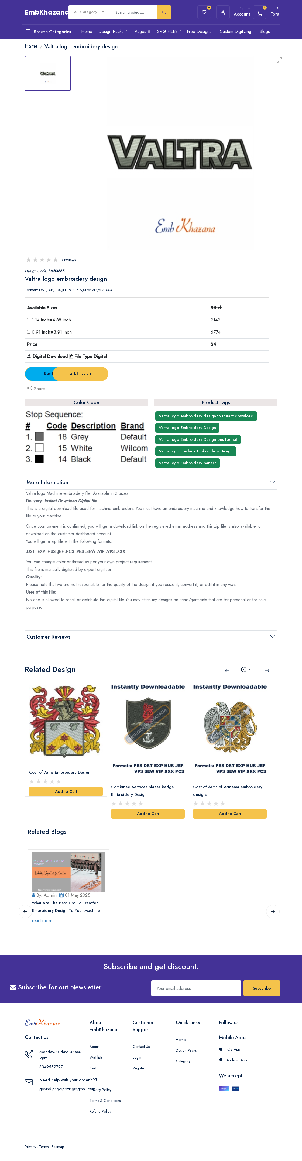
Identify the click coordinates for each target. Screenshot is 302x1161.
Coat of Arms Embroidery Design (60, 771)
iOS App (229, 1047)
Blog (93, 1077)
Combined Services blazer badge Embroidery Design (142, 789)
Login (137, 1055)
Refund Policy (100, 1109)
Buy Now (55, 373)
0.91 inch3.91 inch (52, 332)
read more (42, 918)
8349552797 (51, 1065)
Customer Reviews (48, 637)
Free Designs (199, 31)
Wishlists (96, 1055)
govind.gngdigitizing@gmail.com (67, 1087)
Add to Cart (66, 790)
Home (181, 1037)
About (94, 1044)
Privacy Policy (100, 1088)
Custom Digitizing (235, 31)
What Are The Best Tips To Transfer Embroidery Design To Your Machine (66, 905)
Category (183, 1059)
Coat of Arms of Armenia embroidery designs (228, 789)
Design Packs (186, 1048)
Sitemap (58, 1145)
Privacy (30, 1145)
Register (139, 1066)
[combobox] (89, 12)
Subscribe (262, 986)
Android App (233, 1058)
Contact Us (141, 1044)
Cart (93, 1066)
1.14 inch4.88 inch (51, 320)
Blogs (265, 31)
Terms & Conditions (105, 1098)
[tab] (48, 73)
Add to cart (119, 374)
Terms (44, 1145)
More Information (47, 482)
